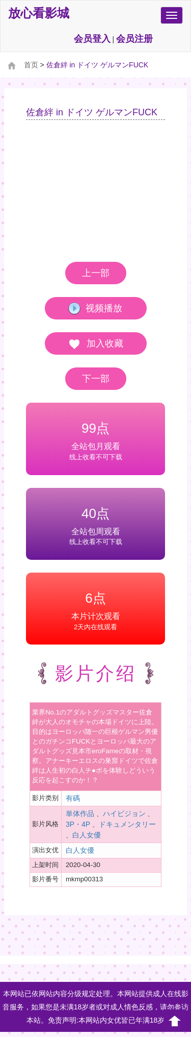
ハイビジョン (124, 813)
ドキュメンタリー (127, 824)
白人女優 (86, 835)
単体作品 (80, 813)
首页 (31, 65)
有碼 (73, 798)
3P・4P (78, 824)
